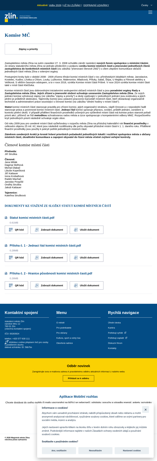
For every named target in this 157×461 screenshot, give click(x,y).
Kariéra (111, 328)
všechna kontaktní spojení (17, 328)
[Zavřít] (145, 409)
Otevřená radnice (64, 343)
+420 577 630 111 (21, 338)
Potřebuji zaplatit (118, 338)
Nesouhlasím (95, 450)
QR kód (16, 229)
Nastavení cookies (132, 450)
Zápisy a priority (28, 49)
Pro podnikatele (63, 328)
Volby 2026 (55, 5)
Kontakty (112, 348)
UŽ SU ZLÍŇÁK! (72, 5)
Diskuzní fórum (115, 343)
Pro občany (61, 333)
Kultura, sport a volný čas (68, 338)
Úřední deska (114, 322)
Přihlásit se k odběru (78, 378)
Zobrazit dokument (49, 230)
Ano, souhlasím (58, 450)
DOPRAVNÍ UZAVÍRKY (96, 5)
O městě (60, 322)
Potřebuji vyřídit (117, 333)
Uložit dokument (86, 230)
